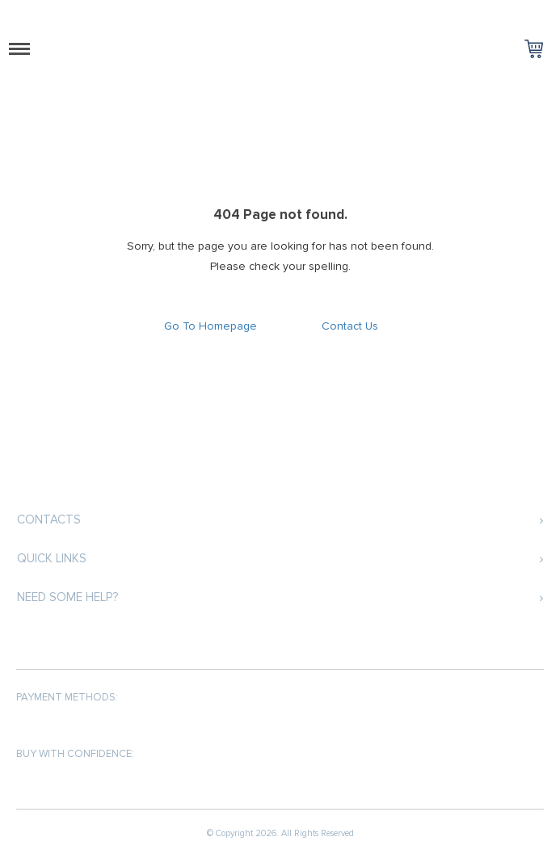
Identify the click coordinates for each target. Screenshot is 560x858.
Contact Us (350, 326)
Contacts (49, 519)
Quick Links (51, 558)
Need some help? (67, 597)
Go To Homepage (210, 326)
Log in (542, 12)
